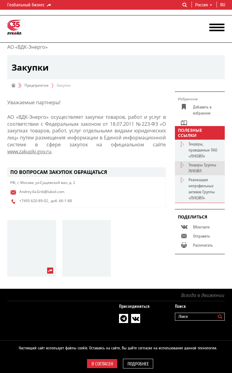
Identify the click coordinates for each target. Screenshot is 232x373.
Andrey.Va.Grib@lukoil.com (41, 191)
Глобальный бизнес (29, 5)
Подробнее (138, 364)
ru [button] (223, 5)
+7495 (24, 200)
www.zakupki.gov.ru (29, 151)
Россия (203, 5)
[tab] (87, 172)
